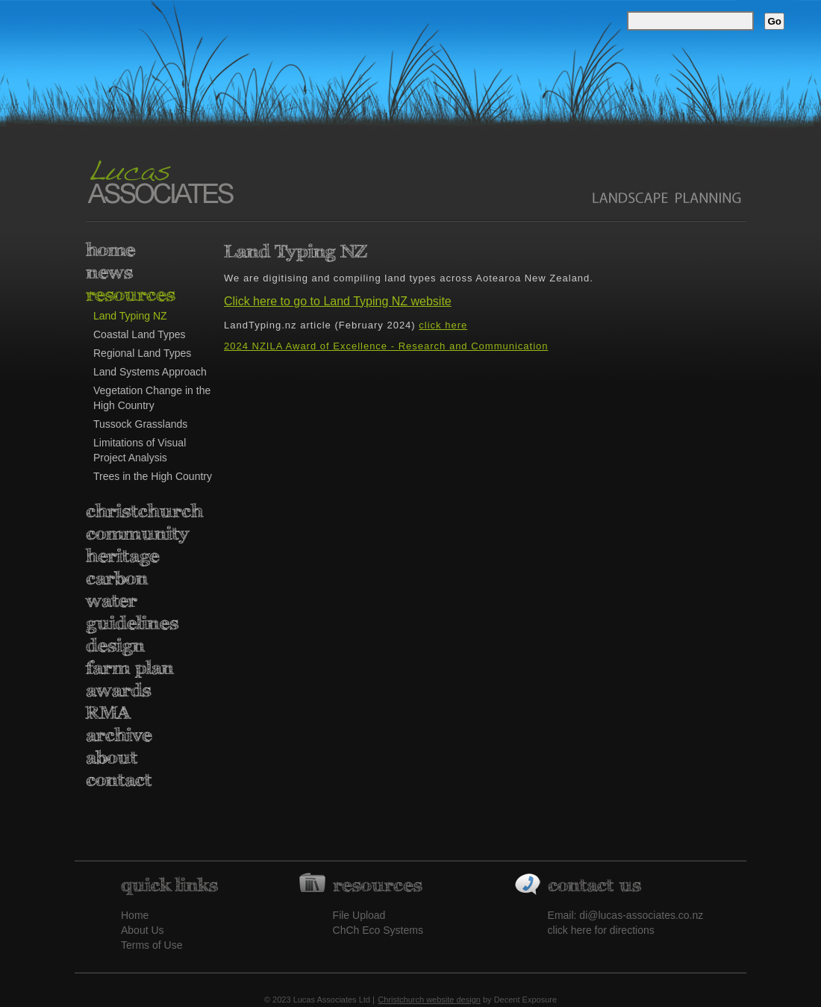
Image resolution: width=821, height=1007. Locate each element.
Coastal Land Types (139, 334)
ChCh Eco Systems (378, 930)
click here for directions (601, 930)
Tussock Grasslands (140, 424)
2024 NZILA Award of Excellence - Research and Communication (386, 346)
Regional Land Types (142, 353)
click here (443, 325)
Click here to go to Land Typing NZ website (338, 301)
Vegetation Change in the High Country (151, 397)
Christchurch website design (429, 999)
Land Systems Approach (150, 372)
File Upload (359, 915)
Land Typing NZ (130, 316)
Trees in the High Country (152, 476)
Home (135, 915)
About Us (142, 930)
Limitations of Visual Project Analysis (139, 450)
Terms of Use (151, 945)
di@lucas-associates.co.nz (641, 915)
